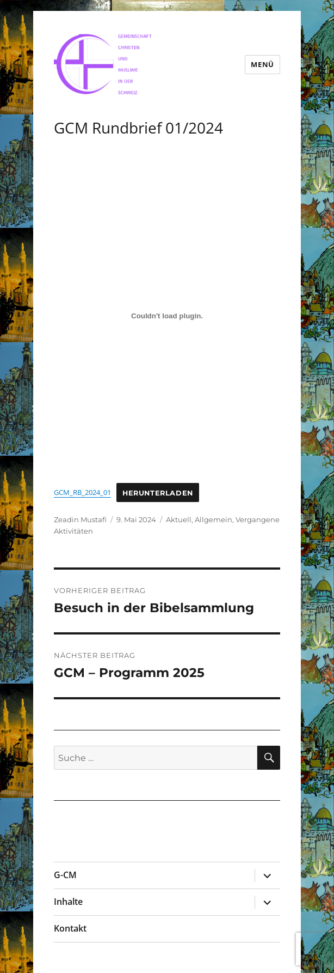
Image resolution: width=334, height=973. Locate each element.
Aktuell (178, 519)
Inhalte (68, 902)
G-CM (65, 875)
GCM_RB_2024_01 (82, 492)
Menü (262, 64)
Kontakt (70, 928)
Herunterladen (157, 492)
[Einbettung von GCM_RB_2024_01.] (167, 316)
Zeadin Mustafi (80, 519)
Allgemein (213, 519)
